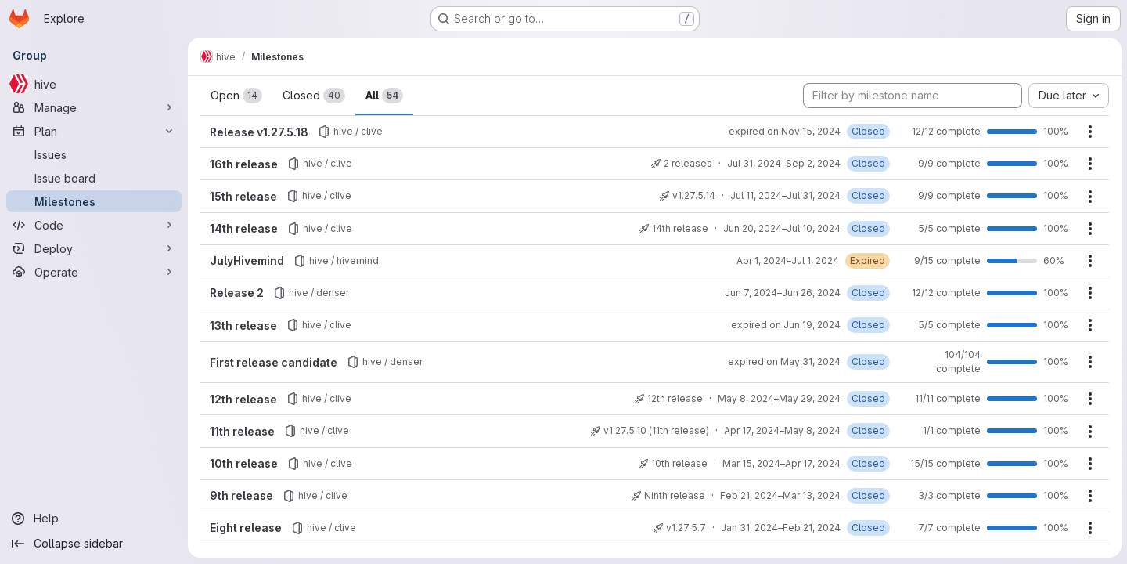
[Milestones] (94, 201)
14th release (244, 228)
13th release (243, 325)
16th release (244, 164)
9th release (241, 495)
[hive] (94, 84)
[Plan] (94, 131)
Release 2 (237, 292)
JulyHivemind (247, 260)
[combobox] (1068, 95)
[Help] (94, 519)
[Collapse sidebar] (94, 544)
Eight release (246, 527)
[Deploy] (94, 248)
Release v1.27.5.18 (259, 132)
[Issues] (94, 154)
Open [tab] (236, 95)
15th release (243, 196)
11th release (242, 431)
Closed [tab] (314, 95)
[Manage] (94, 107)
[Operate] (94, 272)
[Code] (94, 225)
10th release (244, 463)
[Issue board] (94, 178)
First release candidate (273, 362)
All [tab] (384, 95)
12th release (243, 399)
